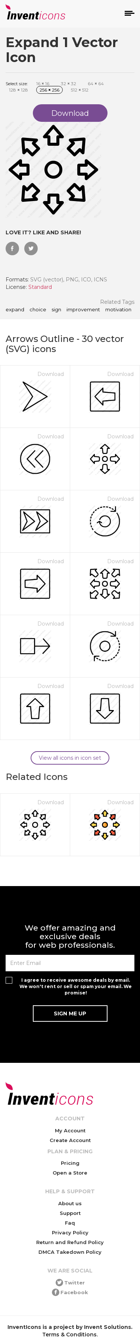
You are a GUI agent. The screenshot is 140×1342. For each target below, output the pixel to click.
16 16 (42, 83)
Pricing (70, 1163)
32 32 (68, 83)
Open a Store (70, 1173)
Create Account (70, 1140)
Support (70, 1213)
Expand (15, 309)
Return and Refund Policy (70, 1242)
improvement (83, 309)
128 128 (18, 90)
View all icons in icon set (70, 758)
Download (50, 374)
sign (56, 309)
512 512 (79, 90)
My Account (70, 1130)
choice (37, 309)
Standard (40, 287)
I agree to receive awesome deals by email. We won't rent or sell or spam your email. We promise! (75, 986)
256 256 (49, 90)
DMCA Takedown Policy (70, 1252)
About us (70, 1203)
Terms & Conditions (69, 1334)
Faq (70, 1223)
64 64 (96, 83)
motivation (118, 309)
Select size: (17, 83)
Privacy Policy (70, 1232)
